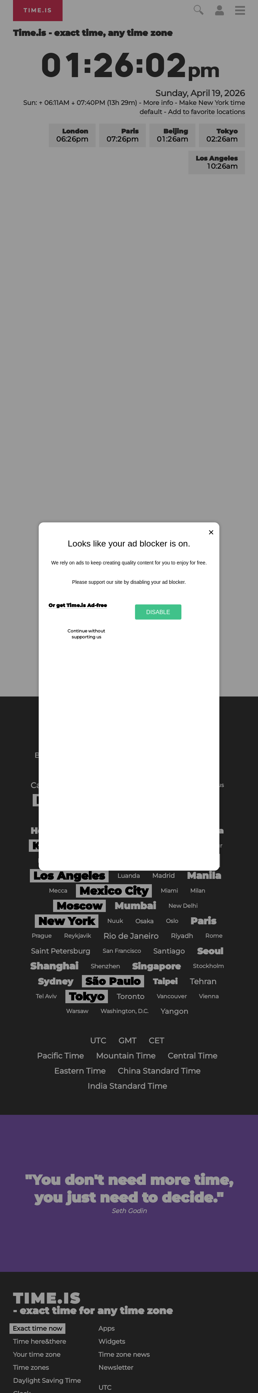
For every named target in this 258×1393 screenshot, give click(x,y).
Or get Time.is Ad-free (78, 605)
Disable (158, 611)
